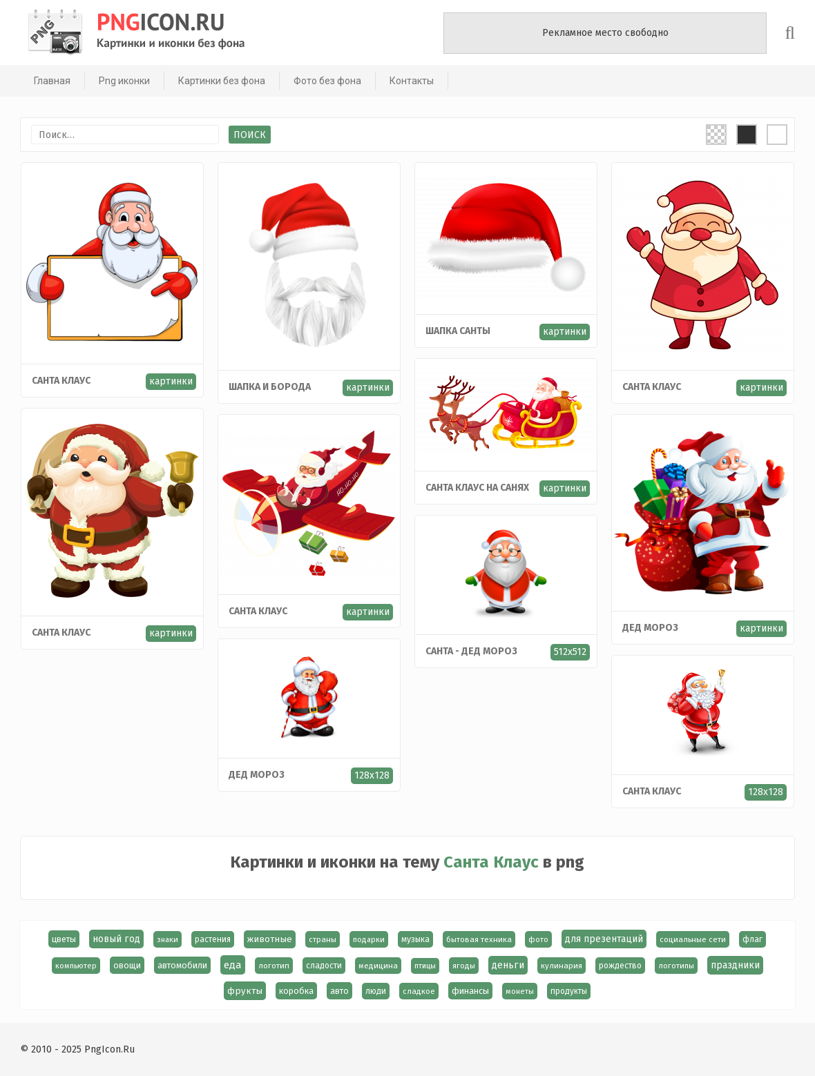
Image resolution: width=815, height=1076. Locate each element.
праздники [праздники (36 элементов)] (735, 965)
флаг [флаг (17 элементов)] (753, 939)
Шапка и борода (270, 387)
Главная (51, 80)
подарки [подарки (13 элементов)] (369, 939)
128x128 (372, 775)
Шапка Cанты (457, 331)
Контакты (411, 80)
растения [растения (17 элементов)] (213, 939)
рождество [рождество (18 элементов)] (620, 965)
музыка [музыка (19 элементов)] (416, 939)
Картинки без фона (221, 80)
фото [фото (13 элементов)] (539, 939)
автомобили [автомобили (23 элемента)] (182, 965)
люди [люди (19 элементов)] (376, 991)
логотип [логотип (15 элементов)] (273, 965)
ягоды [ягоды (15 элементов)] (463, 965)
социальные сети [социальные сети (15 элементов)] (693, 939)
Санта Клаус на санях (477, 487)
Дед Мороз (257, 775)
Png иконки (123, 80)
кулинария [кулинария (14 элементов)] (561, 965)
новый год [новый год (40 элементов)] (117, 939)
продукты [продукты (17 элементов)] (569, 991)
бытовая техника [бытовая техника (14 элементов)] (479, 939)
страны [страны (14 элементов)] (323, 939)
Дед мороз (650, 628)
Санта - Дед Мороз (471, 651)
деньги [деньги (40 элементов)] (508, 965)
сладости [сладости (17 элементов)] (324, 965)
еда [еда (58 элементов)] (233, 965)
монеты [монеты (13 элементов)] (520, 991)
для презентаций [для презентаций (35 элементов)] (605, 939)
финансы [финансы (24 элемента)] (471, 991)
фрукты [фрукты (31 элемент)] (245, 991)
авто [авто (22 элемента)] (340, 991)
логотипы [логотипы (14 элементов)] (676, 965)
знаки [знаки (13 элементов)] (168, 939)
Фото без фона (327, 80)
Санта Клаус (61, 381)
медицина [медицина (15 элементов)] (378, 965)
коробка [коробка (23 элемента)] (297, 991)
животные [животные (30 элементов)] (270, 939)
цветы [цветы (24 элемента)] (64, 939)
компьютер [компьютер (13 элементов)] (76, 965)
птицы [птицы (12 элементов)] (425, 965)
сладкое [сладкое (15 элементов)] (419, 991)
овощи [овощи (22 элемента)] (127, 965)
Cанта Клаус (61, 632)
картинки (171, 381)
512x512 (570, 652)
